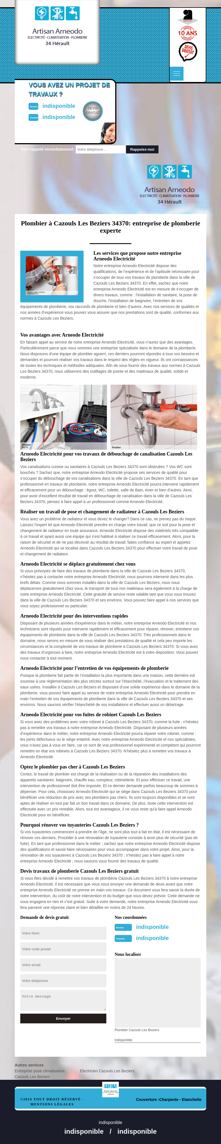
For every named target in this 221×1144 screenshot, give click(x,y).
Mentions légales (52, 1104)
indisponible (152, 927)
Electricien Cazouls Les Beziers (107, 1071)
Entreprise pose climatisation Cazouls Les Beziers (39, 1074)
